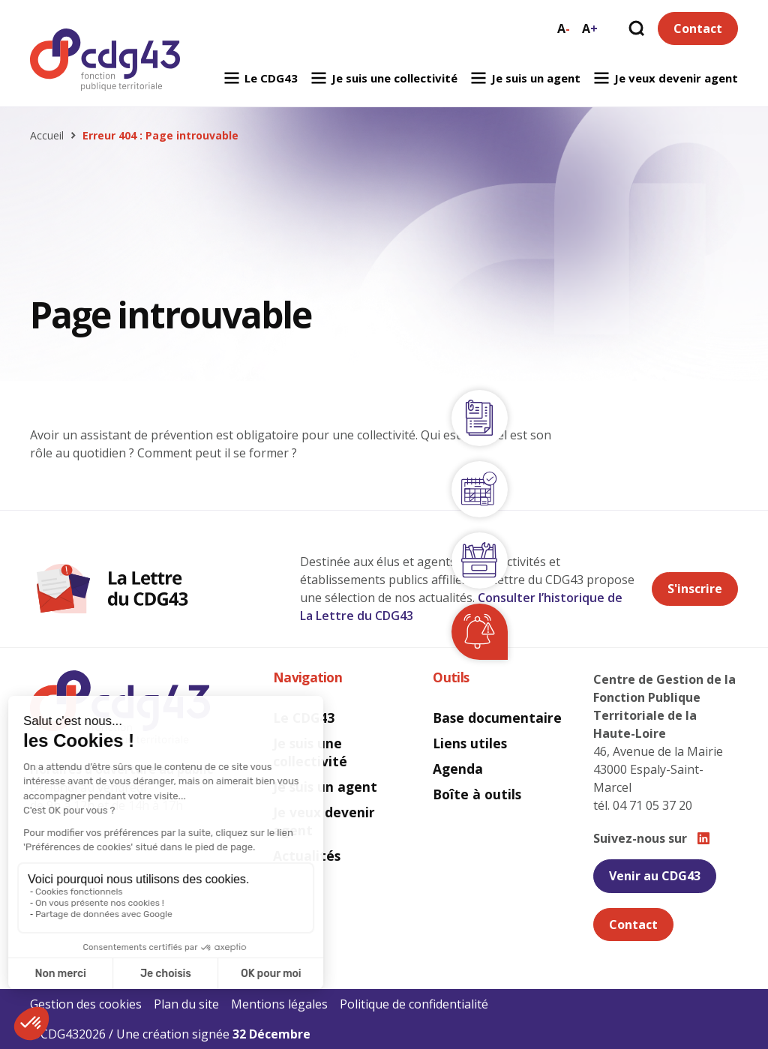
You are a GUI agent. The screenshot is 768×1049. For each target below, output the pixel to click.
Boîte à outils (477, 794)
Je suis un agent (525, 78)
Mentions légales (279, 1004)
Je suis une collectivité (384, 78)
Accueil (47, 135)
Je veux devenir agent (665, 78)
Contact (698, 28)
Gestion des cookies (86, 1004)
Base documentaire (497, 718)
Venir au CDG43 (654, 876)
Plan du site (186, 1004)
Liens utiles (470, 743)
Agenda (458, 769)
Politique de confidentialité (414, 1004)
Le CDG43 (260, 78)
